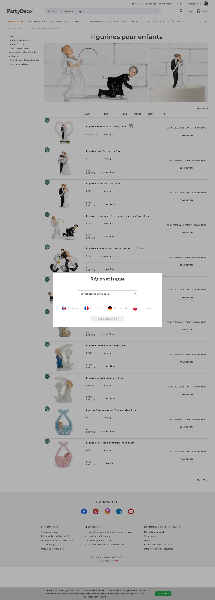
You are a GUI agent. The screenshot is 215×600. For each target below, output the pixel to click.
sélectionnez (107, 318)
